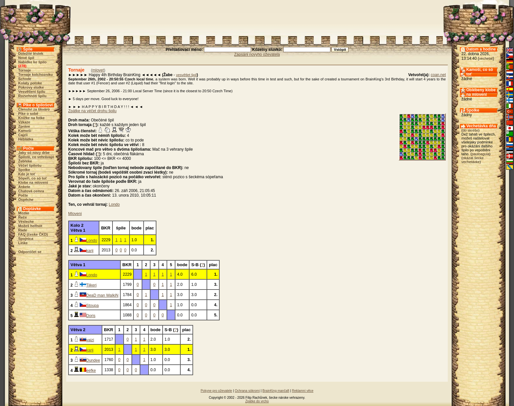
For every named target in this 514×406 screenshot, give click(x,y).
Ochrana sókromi (247, 391)
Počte (23, 195)
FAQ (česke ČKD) (33, 234)
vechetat (486, 58)
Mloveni (75, 213)
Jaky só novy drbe (34, 153)
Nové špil (26, 58)
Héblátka (25, 139)
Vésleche (26, 222)
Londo (114, 204)
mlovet (98, 70)
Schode (24, 79)
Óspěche (25, 200)
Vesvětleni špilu (32, 92)
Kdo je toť (26, 174)
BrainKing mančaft (276, 391)
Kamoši (24, 131)
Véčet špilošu (30, 165)
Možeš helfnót (30, 226)
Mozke (24, 213)
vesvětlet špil (186, 75)
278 (22, 66)
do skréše (470, 130)
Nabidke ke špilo (32, 62)
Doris (90, 315)
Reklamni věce (302, 391)
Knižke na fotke (31, 118)
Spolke (24, 170)
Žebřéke (25, 161)
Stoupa (92, 305)
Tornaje (24, 70)
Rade (22, 230)
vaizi (90, 340)
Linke (23, 243)
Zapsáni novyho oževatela (257, 54)
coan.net (438, 75)
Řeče (22, 217)
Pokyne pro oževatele (216, 391)
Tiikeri (91, 285)
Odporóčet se (30, 252)
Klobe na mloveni (33, 182)
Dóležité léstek (30, 53)
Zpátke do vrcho (257, 401)
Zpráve (24, 126)
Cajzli (23, 135)
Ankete (24, 187)
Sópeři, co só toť (32, 178)
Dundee (93, 360)
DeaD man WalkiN (102, 295)
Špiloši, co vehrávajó (36, 157)
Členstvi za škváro (34, 109)
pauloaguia (480, 154)
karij (89, 250)
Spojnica (25, 239)
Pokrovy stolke (31, 87)
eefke (91, 370)
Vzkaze (24, 122)
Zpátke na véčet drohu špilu (92, 111)
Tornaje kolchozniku (35, 74)
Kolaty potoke (30, 83)
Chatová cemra (31, 191)
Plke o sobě (28, 114)
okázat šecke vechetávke (473, 160)
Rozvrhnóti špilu (32, 96)
